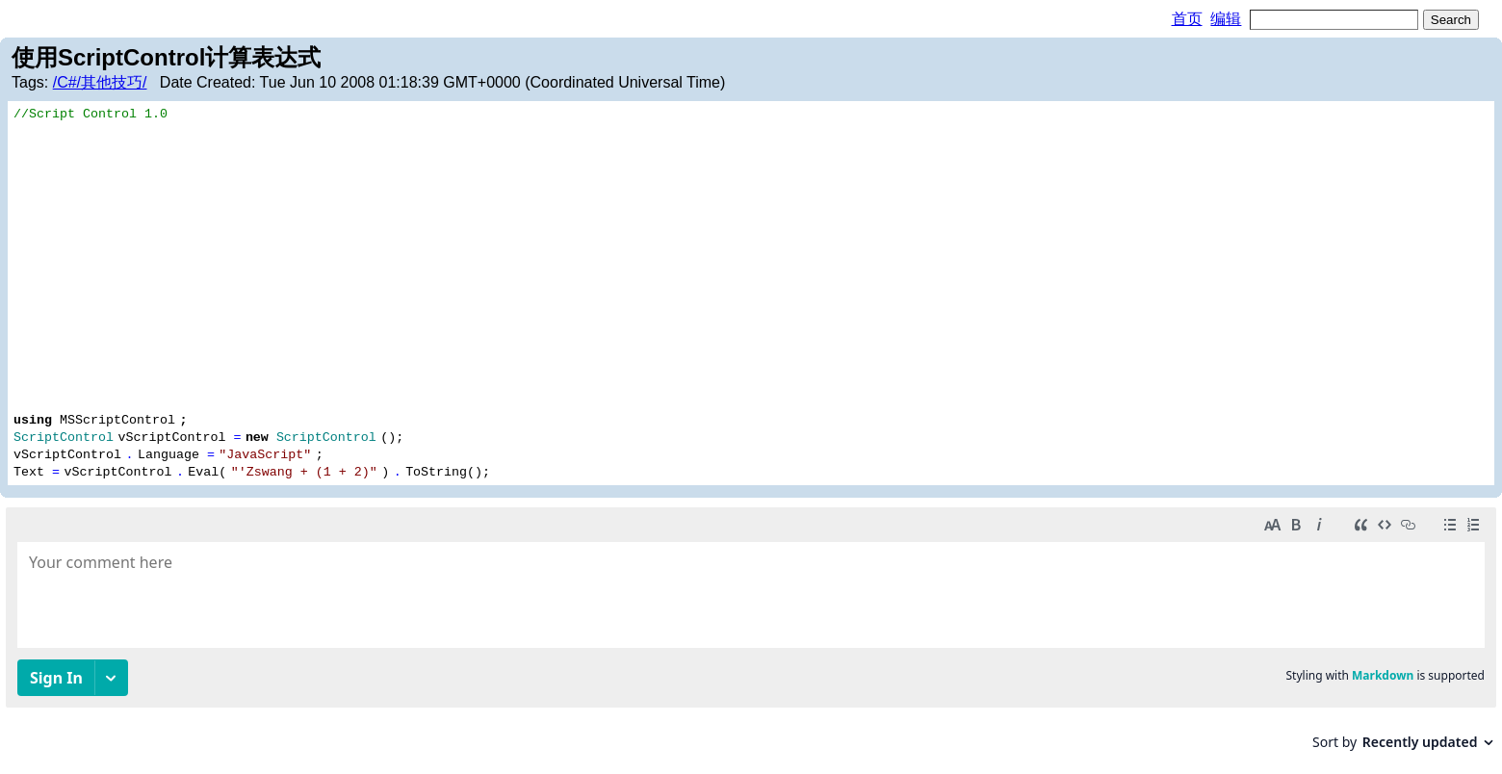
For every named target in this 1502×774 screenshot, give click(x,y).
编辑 (1225, 19)
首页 (1187, 19)
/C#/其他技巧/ (100, 82)
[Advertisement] (751, 265)
